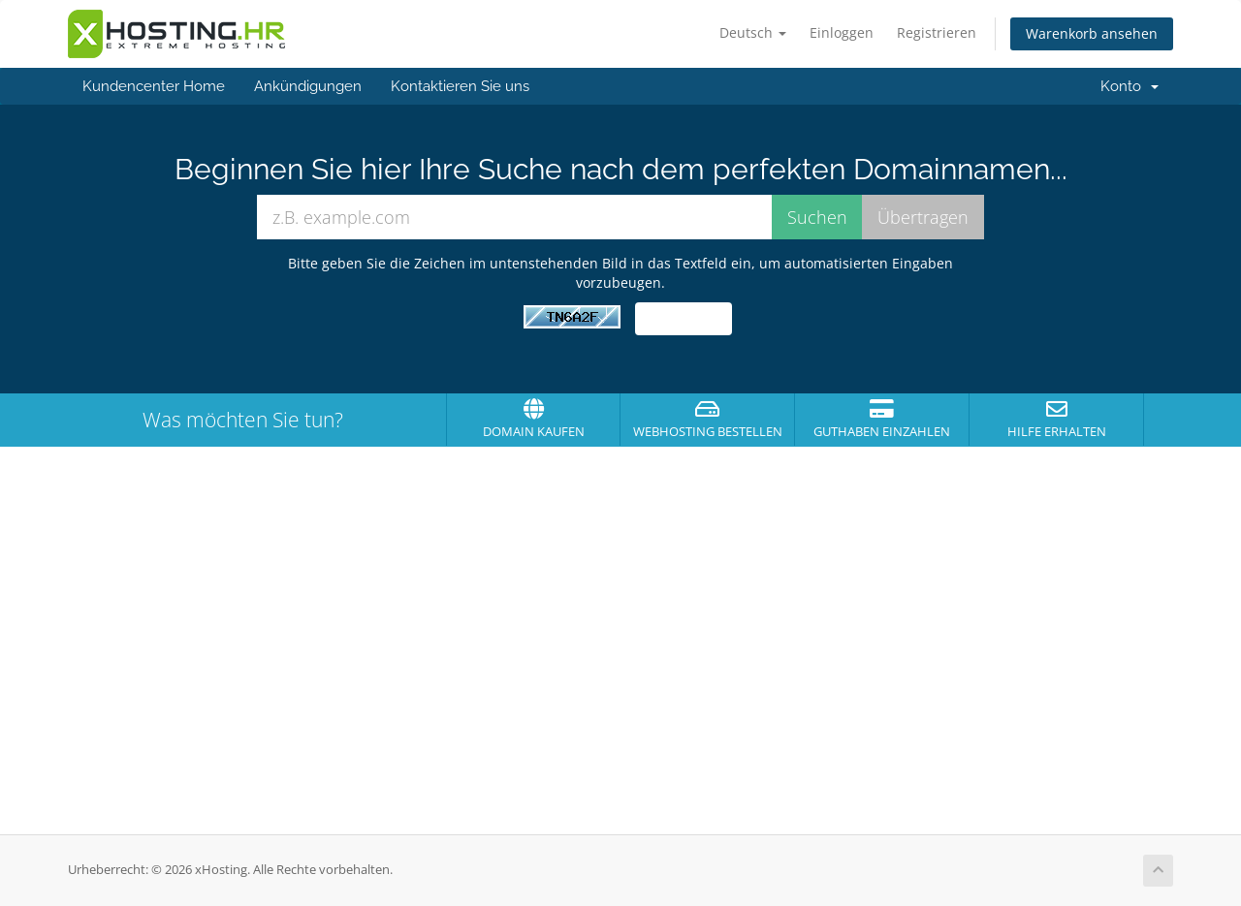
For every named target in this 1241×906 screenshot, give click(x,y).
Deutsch (752, 32)
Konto (1129, 86)
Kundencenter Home (153, 86)
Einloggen (842, 32)
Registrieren (936, 32)
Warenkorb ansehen (1092, 33)
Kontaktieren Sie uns (460, 86)
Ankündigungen (308, 86)
